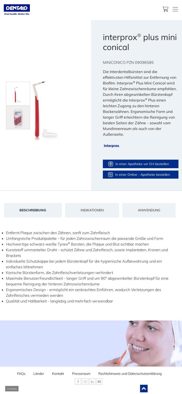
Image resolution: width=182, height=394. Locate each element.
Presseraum (81, 372)
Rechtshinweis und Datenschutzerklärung (130, 372)
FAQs (21, 372)
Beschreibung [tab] (32, 210)
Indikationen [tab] (92, 210)
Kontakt (58, 372)
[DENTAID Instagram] (85, 381)
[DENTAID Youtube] (99, 381)
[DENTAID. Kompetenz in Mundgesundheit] (175, 9)
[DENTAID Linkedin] (92, 381)
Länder (38, 372)
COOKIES (12, 388)
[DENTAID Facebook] (78, 381)
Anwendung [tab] (149, 210)
